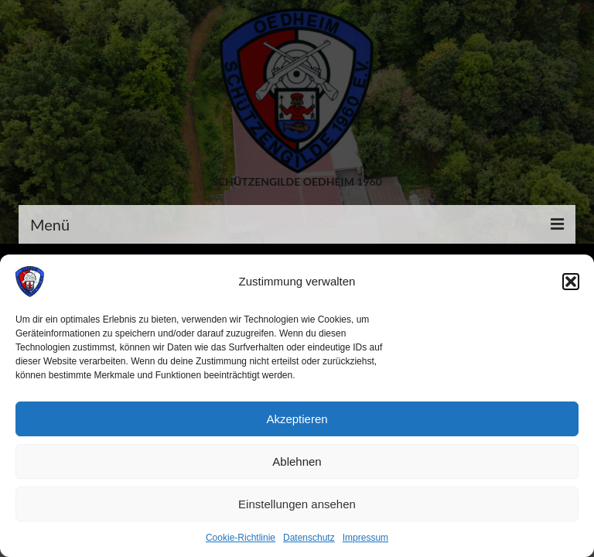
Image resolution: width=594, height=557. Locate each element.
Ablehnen (296, 461)
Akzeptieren (296, 418)
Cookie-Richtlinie (240, 537)
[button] (571, 281)
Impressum (365, 537)
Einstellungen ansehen (297, 504)
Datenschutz (309, 537)
